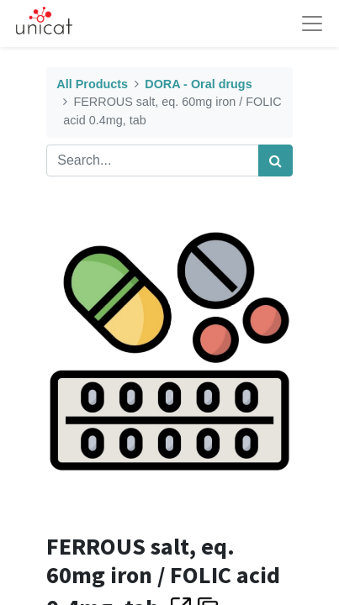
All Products (92, 84)
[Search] (275, 160)
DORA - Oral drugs (198, 84)
